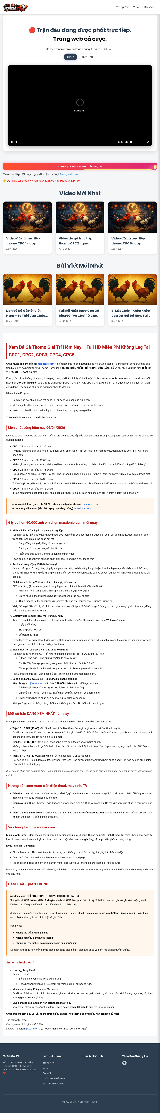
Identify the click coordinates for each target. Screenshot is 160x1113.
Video (136, 7)
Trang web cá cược (79, 39)
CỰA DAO (87, 57)
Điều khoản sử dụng (53, 1083)
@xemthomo (37, 683)
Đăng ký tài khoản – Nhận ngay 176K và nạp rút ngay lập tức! (43, 180)
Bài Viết (149, 7)
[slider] (66, 141)
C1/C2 (70, 57)
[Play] (12, 142)
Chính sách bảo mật (54, 1078)
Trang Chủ (122, 7)
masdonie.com (46, 363)
